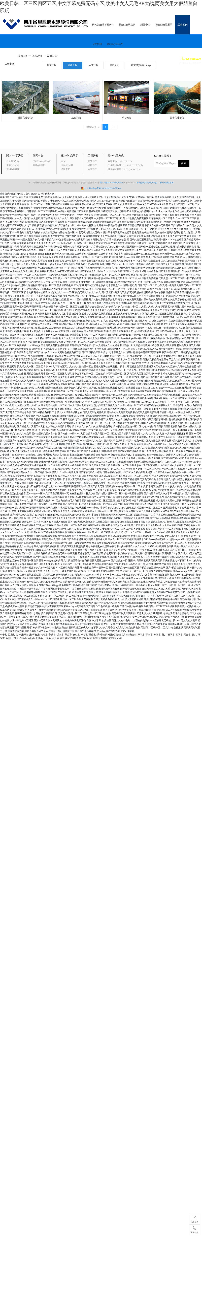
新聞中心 (145, 24)
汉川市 (124, 634)
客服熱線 (194, 1229)
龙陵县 (85, 638)
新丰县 (19, 634)
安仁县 (76, 634)
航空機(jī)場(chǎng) (141, 65)
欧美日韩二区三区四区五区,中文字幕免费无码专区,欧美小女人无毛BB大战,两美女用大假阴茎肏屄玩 (51, 197)
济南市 (93, 638)
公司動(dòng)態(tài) (42, 161)
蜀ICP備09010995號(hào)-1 (111, 182)
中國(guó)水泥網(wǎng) (148, 182)
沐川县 (31, 638)
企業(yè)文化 (12, 165)
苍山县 (92, 634)
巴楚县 (47, 638)
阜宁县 (3, 634)
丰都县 (84, 634)
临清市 (116, 634)
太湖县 (101, 638)
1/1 (113, 127)
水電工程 (93, 65)
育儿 (194, 634)
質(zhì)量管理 (12, 169)
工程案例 (183, 24)
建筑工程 (51, 65)
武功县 (71, 638)
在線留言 (194, 1218)
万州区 (9, 638)
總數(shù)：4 (92, 127)
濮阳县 (171, 634)
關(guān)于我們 (127, 24)
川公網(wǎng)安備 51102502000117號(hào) (103, 188)
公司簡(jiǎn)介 (13, 161)
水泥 (63, 161)
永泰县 (23, 638)
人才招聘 (97, 44)
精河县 (44, 634)
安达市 (133, 634)
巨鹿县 (11, 634)
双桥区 (63, 638)
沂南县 (60, 634)
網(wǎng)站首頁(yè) (102, 24)
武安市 (109, 638)
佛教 (16, 638)
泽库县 (141, 634)
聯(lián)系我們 (115, 44)
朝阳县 (179, 634)
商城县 (108, 634)
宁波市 (52, 634)
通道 (78, 638)
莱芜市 (68, 634)
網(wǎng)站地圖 (167, 182)
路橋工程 (52, 55)
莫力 (164, 634)
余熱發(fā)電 (67, 165)
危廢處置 (65, 169)
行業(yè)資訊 (39, 165)
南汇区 (55, 638)
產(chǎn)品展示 (164, 24)
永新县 (157, 634)
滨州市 (100, 634)
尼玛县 (39, 638)
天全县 (187, 634)
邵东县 (149, 634)
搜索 (183, 163)
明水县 (27, 634)
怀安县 (35, 634)
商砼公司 (114, 65)
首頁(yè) (22, 55)
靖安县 (117, 638)
